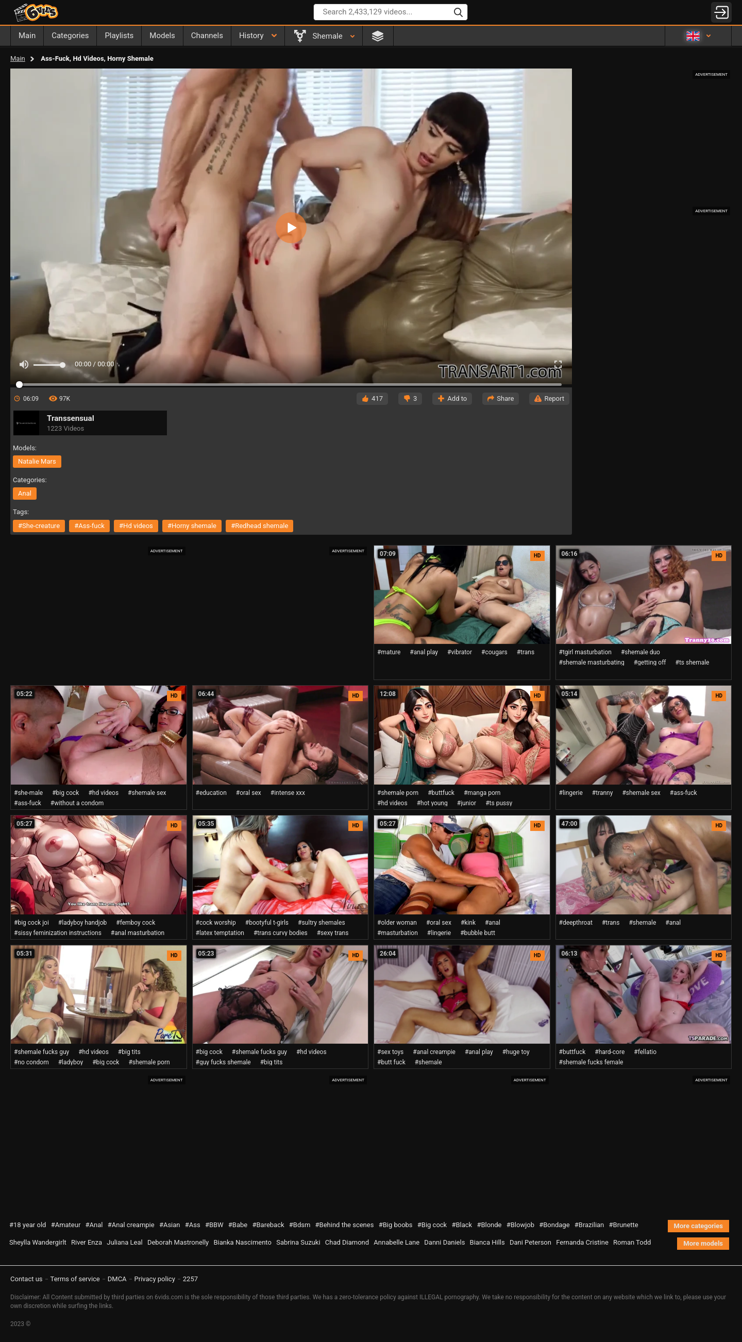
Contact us (26, 1279)
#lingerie (571, 792)
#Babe (237, 1225)
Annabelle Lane (396, 1242)
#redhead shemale (259, 526)
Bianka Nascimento (242, 1242)
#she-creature (39, 526)
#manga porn (482, 792)
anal (24, 493)
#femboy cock (135, 922)
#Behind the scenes (344, 1225)
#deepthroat (576, 922)
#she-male (28, 792)
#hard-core (610, 1052)
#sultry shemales (321, 922)
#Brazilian (589, 1225)
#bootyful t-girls (267, 922)
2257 (190, 1279)
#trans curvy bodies (281, 933)
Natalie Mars (37, 461)
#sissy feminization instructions (58, 933)
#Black (461, 1225)
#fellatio (645, 1052)
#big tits (129, 1052)
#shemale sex (147, 792)
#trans (526, 652)
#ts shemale (693, 662)
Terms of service (75, 1279)
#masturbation (397, 933)
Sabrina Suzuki (298, 1242)
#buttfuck (441, 792)
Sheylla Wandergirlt (37, 1242)
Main (17, 58)
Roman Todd (632, 1242)
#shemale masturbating (592, 662)
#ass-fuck (89, 526)
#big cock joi (31, 922)
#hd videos (136, 526)
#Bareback (268, 1225)
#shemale (642, 922)
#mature (388, 652)
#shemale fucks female (591, 1062)
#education (211, 792)
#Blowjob (520, 1225)
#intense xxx (288, 792)
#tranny (602, 792)
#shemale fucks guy (41, 1052)
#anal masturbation (137, 933)
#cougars (494, 652)
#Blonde (489, 1225)
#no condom (31, 1062)
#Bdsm (300, 1225)
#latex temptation (220, 933)
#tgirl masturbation (585, 652)
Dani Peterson (530, 1242)
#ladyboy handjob (82, 922)
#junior (466, 803)
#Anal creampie (131, 1225)
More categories (698, 1226)
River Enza (86, 1242)
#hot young (432, 803)
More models (703, 1243)
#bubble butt (477, 933)
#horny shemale (191, 526)
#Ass (192, 1225)
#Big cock (432, 1225)
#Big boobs (396, 1225)
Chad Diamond (347, 1242)
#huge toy (516, 1052)
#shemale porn (397, 792)
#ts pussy (498, 803)
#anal (492, 922)
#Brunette (623, 1225)
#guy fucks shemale (223, 1062)
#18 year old (27, 1225)
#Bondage (554, 1225)
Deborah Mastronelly (178, 1242)
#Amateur (66, 1225)
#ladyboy (70, 1062)
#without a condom (77, 803)
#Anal (94, 1225)
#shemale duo (640, 652)
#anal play (424, 652)
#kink (468, 922)
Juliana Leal (124, 1242)
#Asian (169, 1225)
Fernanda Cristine (582, 1242)
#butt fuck (391, 1062)
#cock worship (216, 922)
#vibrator (459, 652)
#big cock (65, 792)
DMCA (117, 1279)
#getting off (650, 662)
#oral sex (248, 792)
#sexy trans (333, 933)
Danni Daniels (444, 1242)
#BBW (214, 1225)
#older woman (397, 922)
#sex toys (390, 1052)
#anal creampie (434, 1052)
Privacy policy (154, 1279)
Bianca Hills (487, 1242)
